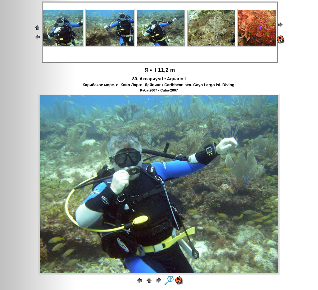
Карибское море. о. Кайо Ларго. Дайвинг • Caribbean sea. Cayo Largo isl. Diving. (159, 85)
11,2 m (166, 70)
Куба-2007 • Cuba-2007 (159, 90)
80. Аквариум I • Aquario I (159, 78)
